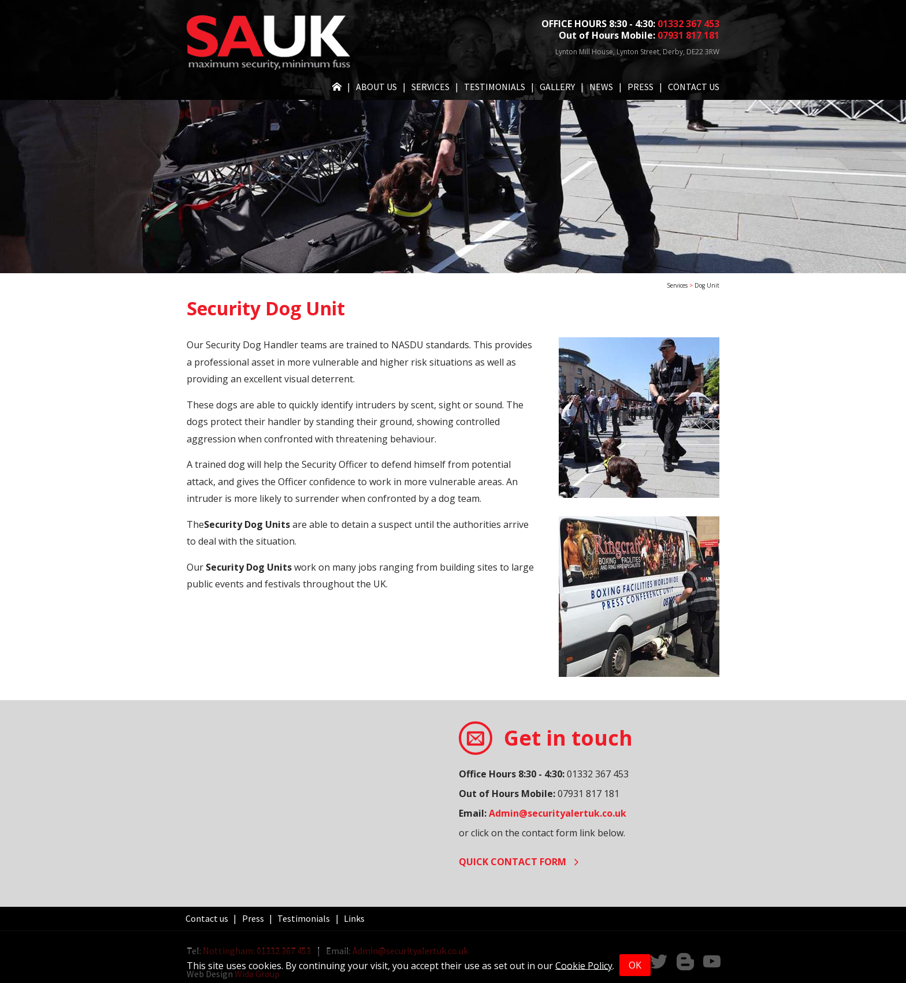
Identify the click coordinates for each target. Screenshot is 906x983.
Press (640, 86)
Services (430, 86)
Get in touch (568, 738)
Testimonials (494, 86)
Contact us (693, 86)
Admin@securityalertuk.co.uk (557, 813)
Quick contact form (518, 861)
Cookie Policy (583, 965)
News (601, 86)
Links (354, 918)
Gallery (557, 86)
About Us (376, 86)
